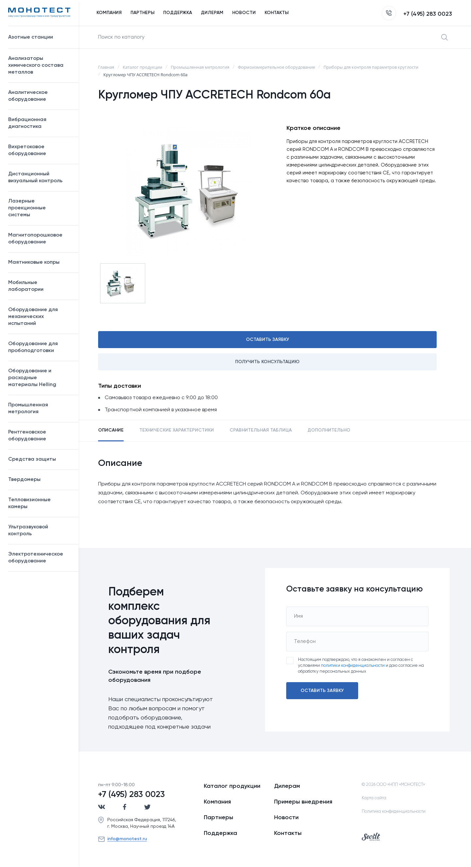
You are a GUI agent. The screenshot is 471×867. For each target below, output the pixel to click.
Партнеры (218, 818)
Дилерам (287, 786)
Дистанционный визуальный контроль (40, 177)
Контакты (288, 833)
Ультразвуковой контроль (40, 530)
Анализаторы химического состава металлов (40, 65)
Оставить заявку (267, 339)
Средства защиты (40, 459)
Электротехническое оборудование (40, 558)
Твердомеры (24, 479)
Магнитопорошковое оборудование (40, 239)
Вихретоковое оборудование (27, 150)
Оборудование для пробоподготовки (40, 347)
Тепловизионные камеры (29, 503)
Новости (286, 818)
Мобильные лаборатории (26, 286)
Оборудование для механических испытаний (40, 316)
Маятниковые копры (34, 262)
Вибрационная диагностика (27, 123)
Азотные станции (40, 37)
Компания (217, 802)
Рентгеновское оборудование (40, 436)
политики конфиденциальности (353, 666)
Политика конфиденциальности (394, 811)
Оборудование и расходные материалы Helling (40, 377)
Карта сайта (374, 798)
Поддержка (220, 833)
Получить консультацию (267, 362)
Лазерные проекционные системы (27, 208)
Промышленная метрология (40, 408)
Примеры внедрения (303, 802)
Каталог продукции (232, 786)
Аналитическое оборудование (40, 96)
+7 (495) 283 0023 (417, 14)
